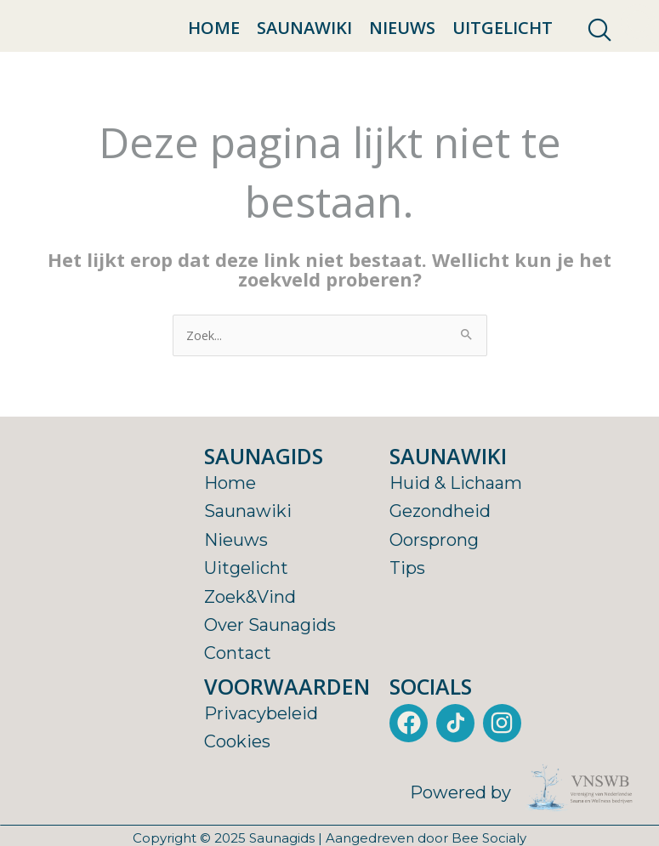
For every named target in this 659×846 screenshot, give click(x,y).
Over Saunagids (270, 666)
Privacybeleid (261, 755)
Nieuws (402, 48)
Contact (237, 694)
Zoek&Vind (250, 637)
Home (214, 48)
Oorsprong (434, 581)
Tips (407, 609)
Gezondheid (440, 552)
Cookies (237, 783)
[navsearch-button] (599, 51)
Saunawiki (304, 48)
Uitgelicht (502, 48)
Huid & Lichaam (455, 524)
